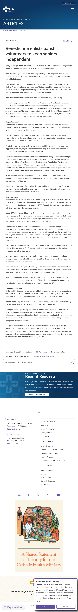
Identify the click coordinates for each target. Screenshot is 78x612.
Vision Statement (47, 429)
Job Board (45, 484)
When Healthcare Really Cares (53, 460)
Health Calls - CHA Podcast (52, 450)
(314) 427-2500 (13, 443)
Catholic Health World (11, 31)
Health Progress (47, 457)
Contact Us (45, 436)
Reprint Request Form (36, 395)
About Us (44, 426)
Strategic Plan (46, 433)
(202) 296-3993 (13, 429)
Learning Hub (46, 477)
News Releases (47, 446)
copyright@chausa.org (45, 356)
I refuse (66, 606)
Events (43, 474)
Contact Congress (48, 481)
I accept (45, 606)
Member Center (47, 470)
